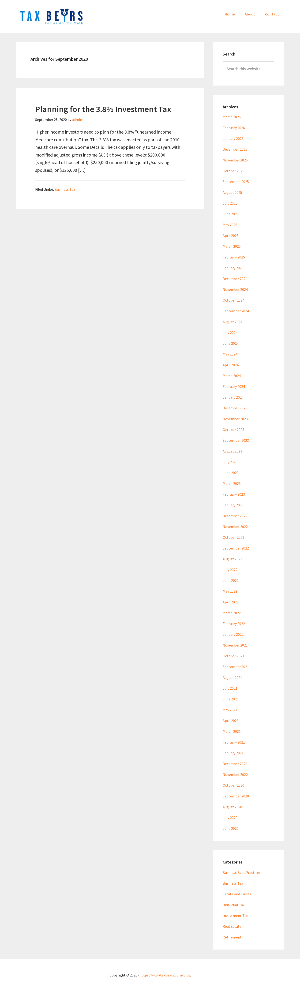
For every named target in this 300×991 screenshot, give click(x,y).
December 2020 (235, 763)
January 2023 (233, 505)
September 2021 (236, 666)
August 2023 (232, 451)
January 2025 (233, 268)
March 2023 (232, 483)
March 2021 (232, 731)
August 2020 (232, 806)
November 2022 (235, 526)
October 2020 (233, 785)
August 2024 (232, 321)
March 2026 (232, 117)
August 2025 (232, 192)
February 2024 (234, 386)
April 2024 (231, 365)
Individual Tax (233, 904)
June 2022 (231, 580)
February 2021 (234, 742)
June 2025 (231, 214)
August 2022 (232, 559)
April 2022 (231, 602)
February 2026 (234, 127)
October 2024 (233, 300)
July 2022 (230, 569)
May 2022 (230, 591)
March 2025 (232, 246)
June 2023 (231, 472)
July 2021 (230, 688)
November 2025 (235, 160)
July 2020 (230, 817)
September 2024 (236, 311)
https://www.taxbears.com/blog (165, 975)
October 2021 (233, 656)
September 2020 (236, 796)
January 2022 (233, 634)
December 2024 (235, 278)
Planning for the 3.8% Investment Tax (103, 109)
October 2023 (233, 429)
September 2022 (236, 548)
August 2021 (232, 677)
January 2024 (233, 397)
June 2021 (231, 699)
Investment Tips (236, 915)
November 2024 (235, 289)
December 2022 (235, 515)
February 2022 (234, 623)
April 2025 (231, 235)
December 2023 (235, 408)
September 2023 (236, 440)
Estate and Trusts (237, 894)
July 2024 (230, 332)
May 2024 (230, 354)
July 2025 (230, 203)
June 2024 (231, 343)
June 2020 (231, 828)
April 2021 (231, 720)
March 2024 (232, 375)
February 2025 (234, 257)
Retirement (232, 937)
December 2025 (235, 149)
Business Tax (65, 189)
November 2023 (235, 418)
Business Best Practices (242, 872)
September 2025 (236, 181)
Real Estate (232, 926)
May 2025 (230, 224)
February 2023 (234, 494)
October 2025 (233, 170)
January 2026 (233, 138)
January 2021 (233, 753)
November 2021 (235, 645)
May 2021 (230, 709)
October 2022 (233, 537)
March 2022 (232, 612)
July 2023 (230, 462)
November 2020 (235, 774)
